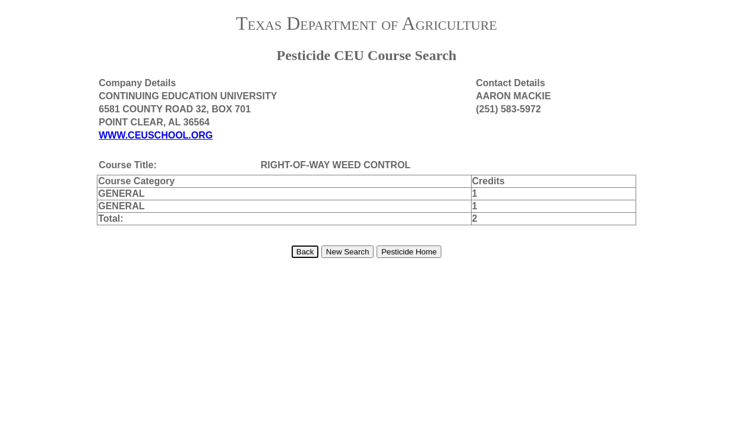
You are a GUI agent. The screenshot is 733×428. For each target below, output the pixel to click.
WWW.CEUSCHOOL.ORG (156, 135)
